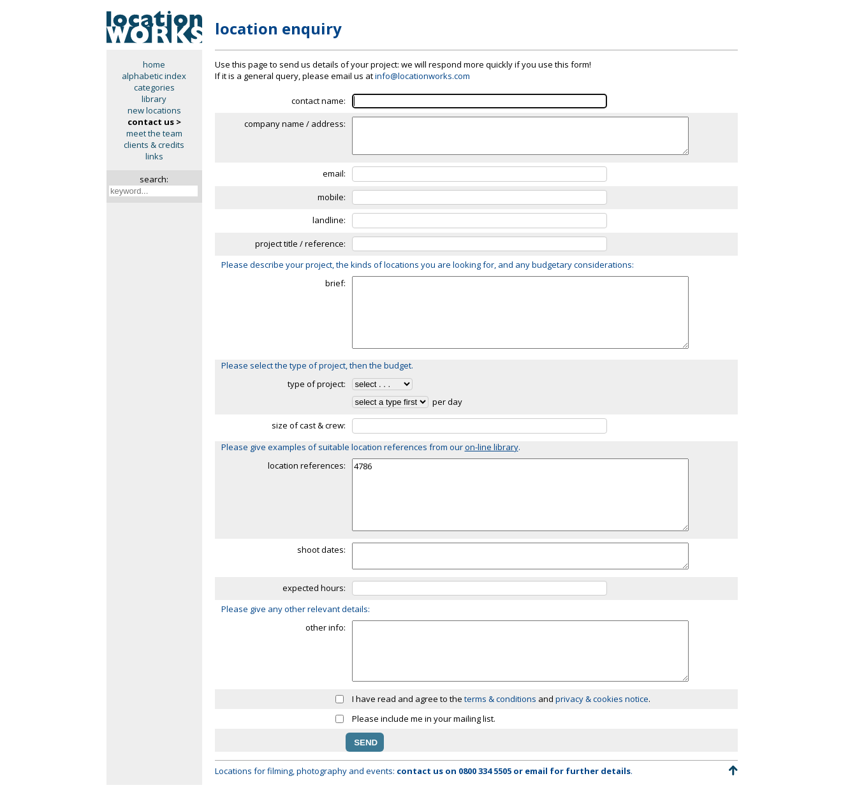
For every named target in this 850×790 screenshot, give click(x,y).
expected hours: (314, 588)
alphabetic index (154, 76)
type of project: (317, 384)
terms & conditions (500, 699)
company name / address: (295, 123)
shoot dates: (321, 549)
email (536, 771)
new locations (154, 110)
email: (334, 173)
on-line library (491, 447)
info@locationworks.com (422, 76)
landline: (329, 220)
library (154, 99)
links (154, 156)
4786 (520, 494)
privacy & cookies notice (601, 699)
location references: (307, 465)
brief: (335, 283)
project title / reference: (300, 243)
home (154, 64)
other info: (325, 627)
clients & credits (154, 144)
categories (154, 87)
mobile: (332, 197)
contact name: (318, 100)
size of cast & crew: (309, 425)
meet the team (154, 133)
